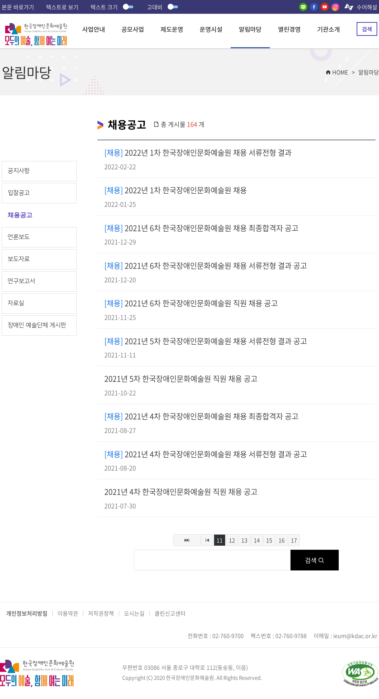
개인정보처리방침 (27, 613)
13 (244, 540)
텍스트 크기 (113, 7)
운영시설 (211, 28)
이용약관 (67, 613)
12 (232, 540)
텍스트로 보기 (62, 7)
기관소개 (328, 28)
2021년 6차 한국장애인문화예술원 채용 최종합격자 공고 (201, 227)
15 (269, 540)
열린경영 (289, 28)
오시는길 (134, 613)
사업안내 (93, 28)
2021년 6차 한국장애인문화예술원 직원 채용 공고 (191, 302)
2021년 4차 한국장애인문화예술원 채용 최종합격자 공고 (201, 416)
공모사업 (132, 28)
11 (220, 540)
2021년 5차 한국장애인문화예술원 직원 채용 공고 (180, 378)
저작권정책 (101, 613)
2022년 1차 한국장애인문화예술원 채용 (175, 189)
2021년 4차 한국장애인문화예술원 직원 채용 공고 (180, 491)
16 (281, 540)
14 (257, 540)
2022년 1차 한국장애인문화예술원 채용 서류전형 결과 (198, 152)
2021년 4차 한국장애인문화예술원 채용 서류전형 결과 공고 (205, 453)
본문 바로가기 (18, 7)
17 (294, 540)
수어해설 (367, 7)
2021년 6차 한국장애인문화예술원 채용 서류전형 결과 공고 (205, 265)
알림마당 (250, 28)
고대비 (163, 7)
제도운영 (171, 28)
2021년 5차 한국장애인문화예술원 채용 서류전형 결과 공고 (205, 340)
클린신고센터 (170, 613)
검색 (367, 29)
